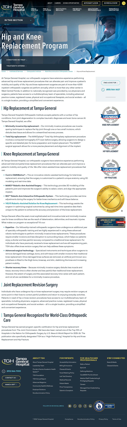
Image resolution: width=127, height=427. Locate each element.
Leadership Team (38, 366)
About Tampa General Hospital (43, 362)
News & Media (112, 362)
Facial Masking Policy (67, 373)
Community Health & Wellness (43, 386)
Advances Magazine (39, 382)
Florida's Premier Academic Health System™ (44, 371)
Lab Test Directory (66, 376)
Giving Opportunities (71, 3)
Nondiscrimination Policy (41, 393)
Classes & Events (65, 369)
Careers (58, 3)
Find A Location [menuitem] (47, 9)
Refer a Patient (85, 364)
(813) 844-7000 (14, 371)
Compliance (69, 419)
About (50, 3)
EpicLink (83, 368)
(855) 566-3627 (113, 90)
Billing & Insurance (66, 366)
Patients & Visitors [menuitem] (77, 9)
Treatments (16, 68)
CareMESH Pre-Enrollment (89, 375)
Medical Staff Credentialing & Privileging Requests (90, 380)
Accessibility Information (68, 362)
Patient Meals (64, 383)
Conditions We (16, 62)
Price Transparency (66, 387)
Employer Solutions (39, 389)
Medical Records (65, 380)
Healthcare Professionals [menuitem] (94, 9)
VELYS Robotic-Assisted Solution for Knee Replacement (31, 204)
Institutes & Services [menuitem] (61, 9)
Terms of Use (116, 419)
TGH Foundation (38, 375)
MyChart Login (91, 3)
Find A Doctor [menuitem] (34, 9)
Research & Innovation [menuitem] (114, 9)
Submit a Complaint (66, 390)
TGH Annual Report (39, 379)
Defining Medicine (86, 371)
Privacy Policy (103, 419)
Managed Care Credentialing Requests (90, 389)
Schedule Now (110, 3)
